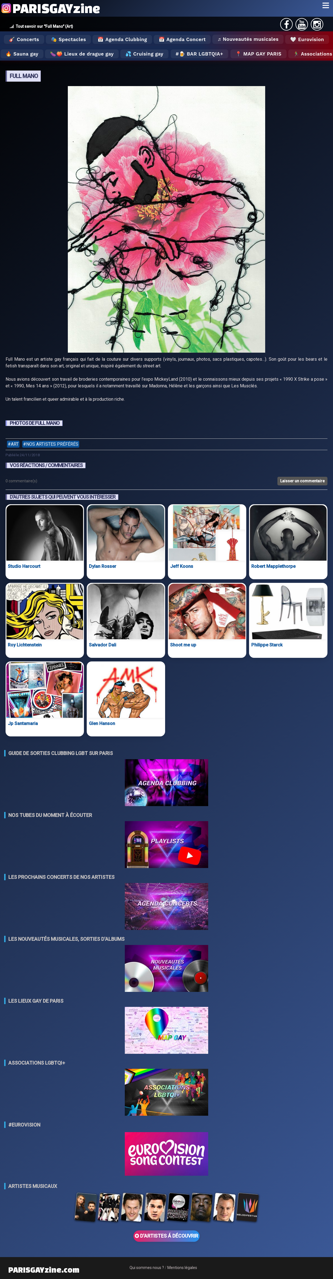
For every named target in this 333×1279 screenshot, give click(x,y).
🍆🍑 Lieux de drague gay (82, 54)
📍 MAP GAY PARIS (258, 54)
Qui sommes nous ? (147, 1267)
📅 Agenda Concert (182, 39)
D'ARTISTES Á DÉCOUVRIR (166, 1236)
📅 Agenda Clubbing (122, 39)
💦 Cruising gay (144, 54)
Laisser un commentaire (302, 481)
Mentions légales (182, 1267)
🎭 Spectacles (68, 39)
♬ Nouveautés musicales (248, 39)
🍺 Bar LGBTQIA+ (201, 54)
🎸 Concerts (24, 39)
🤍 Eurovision (307, 39)
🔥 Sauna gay (22, 54)
